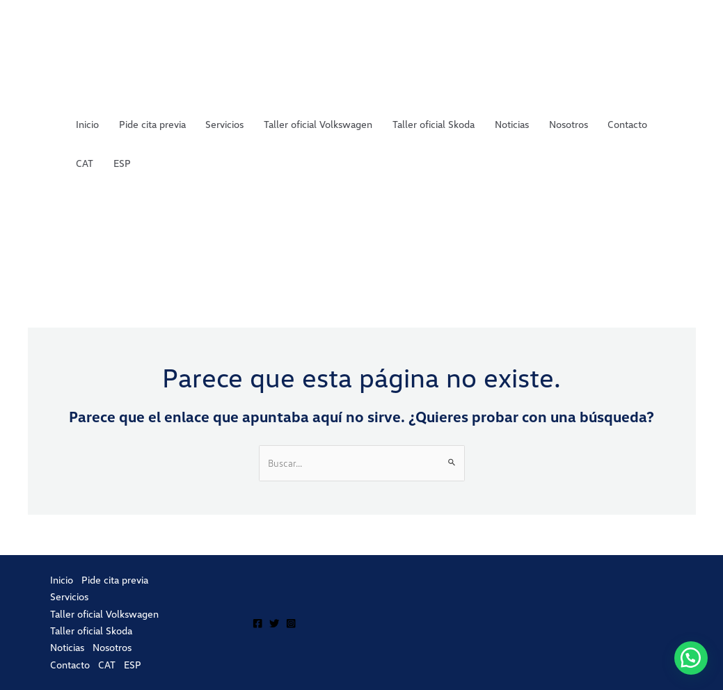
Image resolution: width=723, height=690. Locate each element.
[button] (691, 658)
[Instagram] (291, 623)
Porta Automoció (36, 143)
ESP (122, 163)
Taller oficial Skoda (433, 124)
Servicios (224, 124)
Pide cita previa (152, 124)
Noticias (512, 124)
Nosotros (568, 124)
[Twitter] (274, 623)
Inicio (87, 124)
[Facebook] (257, 623)
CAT (84, 163)
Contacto (627, 124)
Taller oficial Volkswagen (318, 124)
